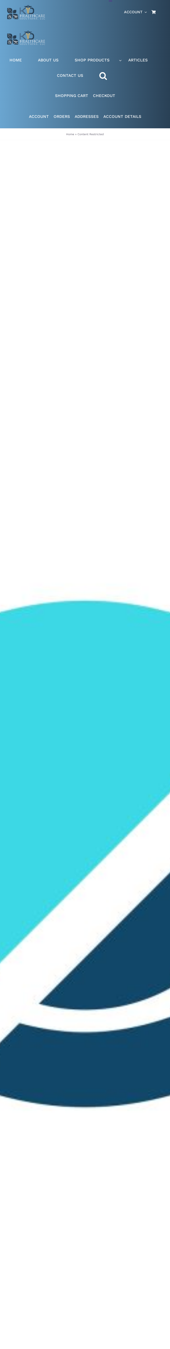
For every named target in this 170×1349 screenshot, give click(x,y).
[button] (108, 75)
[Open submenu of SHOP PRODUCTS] (120, 60)
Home (70, 134)
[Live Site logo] (26, 7)
